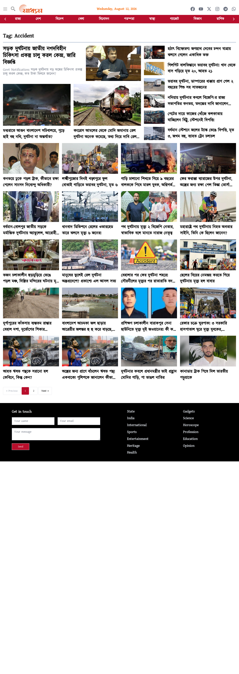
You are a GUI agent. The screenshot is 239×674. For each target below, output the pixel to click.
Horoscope (191, 425)
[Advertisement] (112, 487)
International (137, 425)
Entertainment (137, 438)
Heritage (133, 445)
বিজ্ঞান (198, 18)
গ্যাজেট (174, 18)
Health (132, 452)
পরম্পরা (129, 18)
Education (190, 438)
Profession (190, 432)
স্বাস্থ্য (152, 18)
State (131, 411)
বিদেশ (59, 18)
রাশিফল (221, 18)
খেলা (81, 18)
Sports (131, 432)
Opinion (188, 445)
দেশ (38, 18)
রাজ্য (18, 18)
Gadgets (189, 411)
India (130, 418)
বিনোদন (104, 18)
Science (188, 418)
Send (20, 447)
